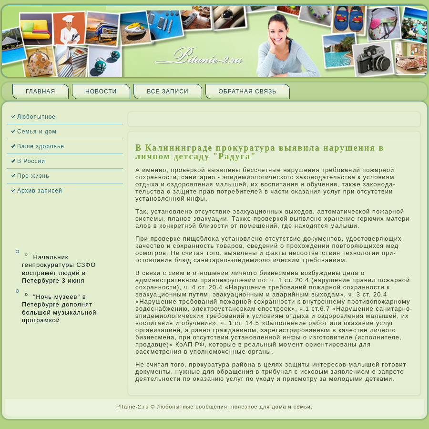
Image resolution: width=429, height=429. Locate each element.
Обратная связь (248, 91)
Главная (40, 91)
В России (31, 161)
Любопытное (36, 116)
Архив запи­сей (39, 190)
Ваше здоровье (40, 146)
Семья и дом (37, 131)
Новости (101, 91)
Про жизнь (33, 176)
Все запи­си (167, 91)
